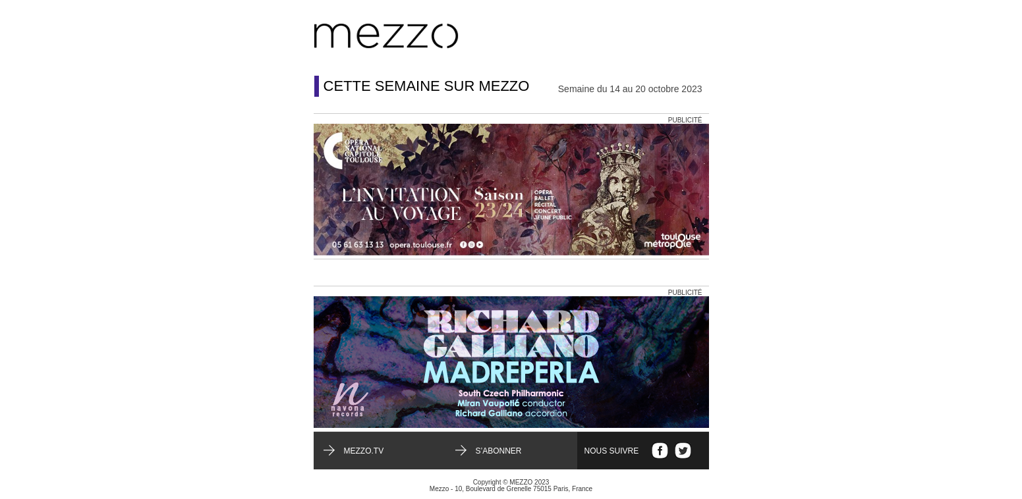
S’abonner (499, 451)
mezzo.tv (364, 451)
